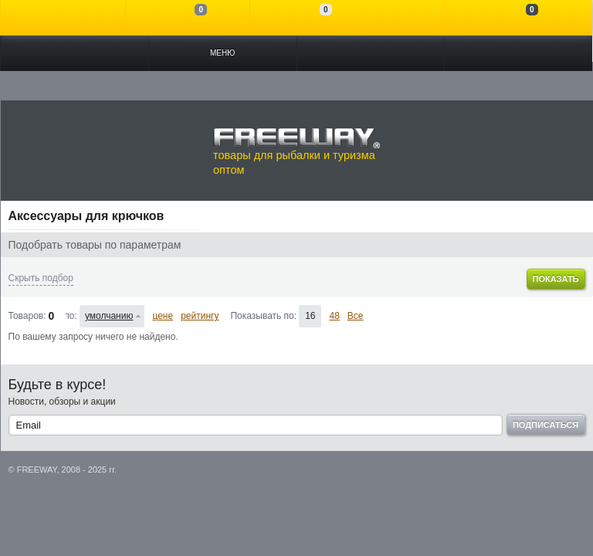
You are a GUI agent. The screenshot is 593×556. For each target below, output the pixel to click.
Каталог (74, 53)
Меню (222, 53)
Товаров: (27, 315)
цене (162, 315)
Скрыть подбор (40, 278)
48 (334, 315)
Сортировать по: (71, 315)
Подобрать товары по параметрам (94, 245)
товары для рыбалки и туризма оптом (296, 151)
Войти (63, 18)
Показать (555, 278)
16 (310, 315)
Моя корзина (518, 18)
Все (355, 315)
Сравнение (188, 18)
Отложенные (312, 18)
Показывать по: (263, 315)
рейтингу (200, 315)
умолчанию (109, 315)
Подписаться (545, 424)
